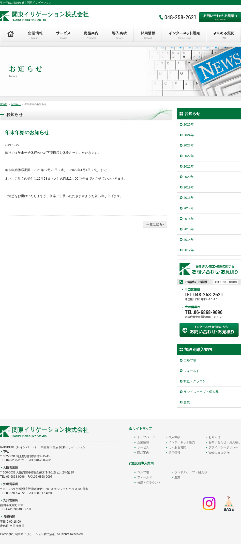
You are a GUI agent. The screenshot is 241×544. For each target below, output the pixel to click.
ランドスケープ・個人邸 (201, 392)
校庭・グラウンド (196, 381)
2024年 (188, 135)
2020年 (188, 177)
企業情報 (143, 442)
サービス (143, 447)
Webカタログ (219, 452)
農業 (186, 402)
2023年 (188, 145)
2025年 (188, 124)
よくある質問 (177, 447)
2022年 (188, 156)
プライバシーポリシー (223, 447)
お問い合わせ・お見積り (225, 442)
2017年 (188, 208)
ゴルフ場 (189, 360)
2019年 (188, 187)
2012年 (188, 250)
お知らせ (16, 104)
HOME (3, 104)
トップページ (146, 437)
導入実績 (174, 437)
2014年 (188, 240)
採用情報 (174, 452)
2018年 (188, 198)
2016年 (188, 219)
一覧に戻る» (155, 224)
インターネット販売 (181, 442)
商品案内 (143, 452)
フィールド (191, 371)
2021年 (188, 166)
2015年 (188, 229)
